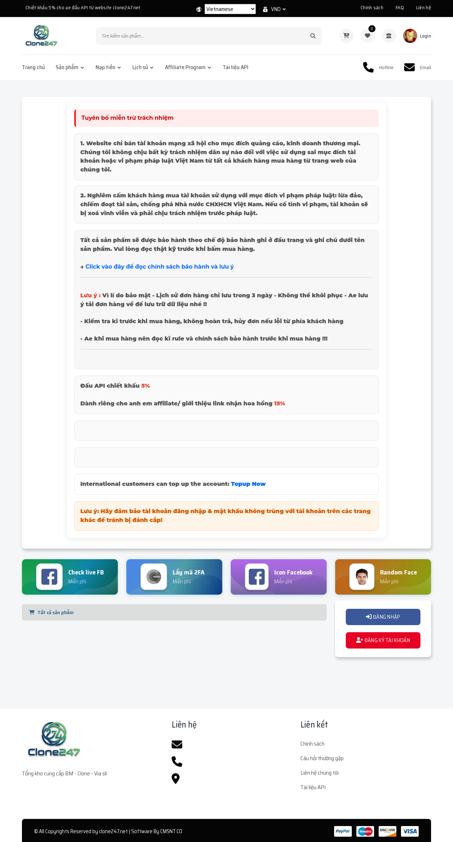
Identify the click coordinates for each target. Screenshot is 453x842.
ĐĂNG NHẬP (383, 617)
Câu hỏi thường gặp (322, 758)
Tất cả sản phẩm (51, 612)
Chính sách (372, 7)
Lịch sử (140, 67)
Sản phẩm (67, 67)
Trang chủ (33, 67)
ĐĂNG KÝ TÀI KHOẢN (383, 640)
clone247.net (113, 831)
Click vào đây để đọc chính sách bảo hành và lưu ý (159, 266)
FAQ (400, 7)
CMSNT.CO (171, 831)
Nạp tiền (105, 67)
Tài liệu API (235, 67)
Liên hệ (423, 7)
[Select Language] (230, 9)
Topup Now (248, 484)
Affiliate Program (185, 67)
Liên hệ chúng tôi (319, 772)
